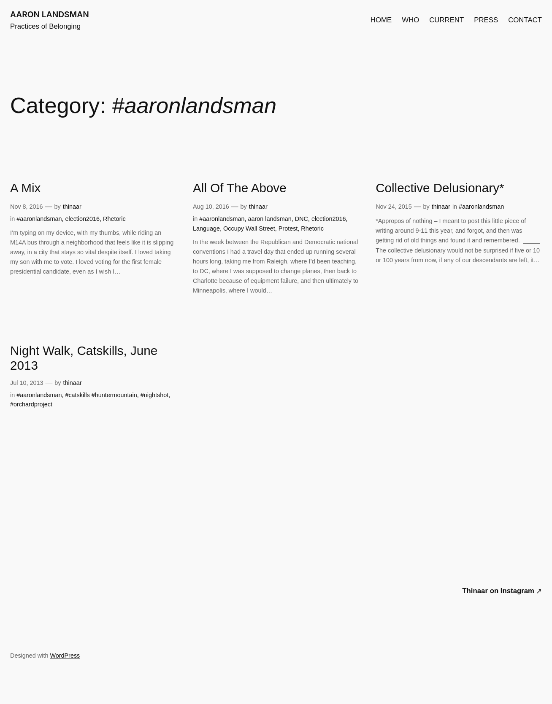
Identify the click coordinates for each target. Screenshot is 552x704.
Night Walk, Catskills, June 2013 (83, 358)
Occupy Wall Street (249, 228)
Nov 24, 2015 (394, 206)
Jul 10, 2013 (26, 382)
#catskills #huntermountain (101, 395)
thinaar (72, 206)
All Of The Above (240, 188)
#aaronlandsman (39, 218)
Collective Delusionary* (440, 188)
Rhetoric (114, 218)
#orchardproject (31, 404)
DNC (301, 218)
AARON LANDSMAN (49, 14)
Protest (288, 228)
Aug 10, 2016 (211, 206)
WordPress (65, 655)
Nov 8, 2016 (26, 206)
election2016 (82, 218)
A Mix (25, 188)
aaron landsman (270, 218)
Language (206, 228)
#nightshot (154, 395)
